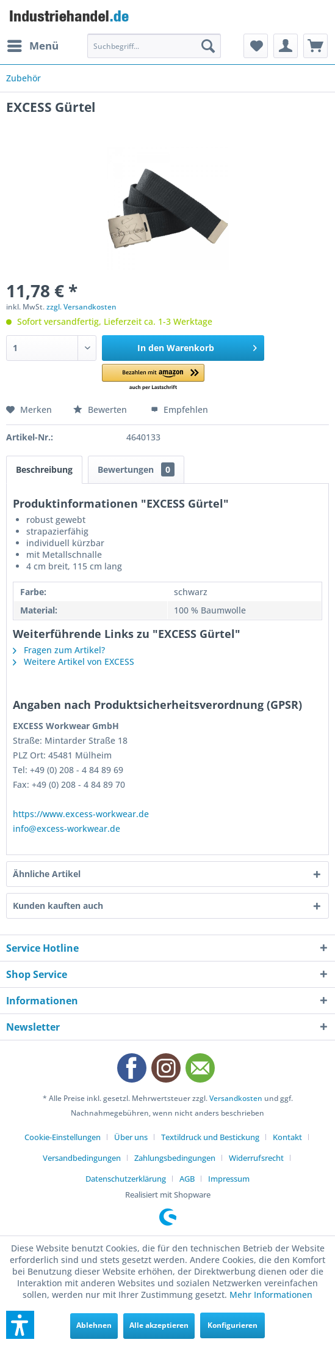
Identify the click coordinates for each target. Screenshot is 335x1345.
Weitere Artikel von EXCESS (73, 661)
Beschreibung (44, 469)
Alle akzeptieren (159, 1325)
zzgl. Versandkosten (81, 307)
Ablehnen (94, 1325)
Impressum (229, 1178)
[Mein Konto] (285, 46)
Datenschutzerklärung (125, 1178)
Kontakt (287, 1137)
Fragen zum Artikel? (59, 650)
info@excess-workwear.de (66, 828)
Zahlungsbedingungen (174, 1157)
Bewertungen (136, 469)
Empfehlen (179, 409)
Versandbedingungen (82, 1157)
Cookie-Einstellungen (62, 1137)
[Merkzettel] (255, 46)
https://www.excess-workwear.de (81, 814)
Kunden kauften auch (58, 905)
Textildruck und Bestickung (210, 1137)
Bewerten (101, 409)
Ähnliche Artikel (47, 874)
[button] (153, 377)
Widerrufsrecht (256, 1157)
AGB (187, 1178)
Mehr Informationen (270, 1294)
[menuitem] (32, 46)
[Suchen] (208, 46)
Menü (33, 44)
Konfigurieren (232, 1325)
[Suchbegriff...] (154, 46)
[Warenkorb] (315, 46)
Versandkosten (235, 1098)
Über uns (131, 1137)
